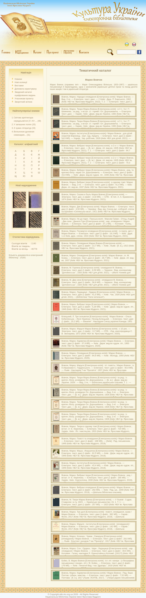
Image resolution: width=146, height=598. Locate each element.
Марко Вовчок (93, 79)
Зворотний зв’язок (23, 102)
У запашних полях (22, 124)
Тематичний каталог (95, 70)
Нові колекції (21, 82)
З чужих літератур (22, 128)
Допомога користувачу (26, 89)
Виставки (19, 85)
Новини (18, 79)
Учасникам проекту (24, 98)
